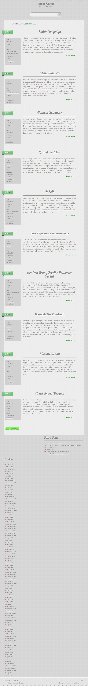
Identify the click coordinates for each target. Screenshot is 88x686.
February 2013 (11, 636)
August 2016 (10, 558)
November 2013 (11, 615)
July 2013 (9, 625)
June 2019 (9, 490)
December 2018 (11, 503)
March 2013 (10, 634)
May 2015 (9, 592)
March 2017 (10, 549)
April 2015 (9, 595)
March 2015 (10, 597)
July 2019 (9, 487)
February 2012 (11, 661)
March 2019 (10, 496)
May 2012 (9, 654)
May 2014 (9, 602)
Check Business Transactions (50, 233)
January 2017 (10, 554)
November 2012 (11, 643)
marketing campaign (13, 53)
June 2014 (9, 599)
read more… (71, 56)
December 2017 (11, 528)
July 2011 (9, 673)
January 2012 (10, 663)
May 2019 (9, 492)
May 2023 (9, 474)
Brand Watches (49, 152)
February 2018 (11, 524)
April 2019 (9, 494)
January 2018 (10, 526)
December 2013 (11, 613)
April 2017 (9, 547)
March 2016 (10, 570)
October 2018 (10, 508)
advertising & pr (12, 51)
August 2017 (10, 538)
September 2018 (11, 510)
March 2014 (10, 606)
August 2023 (10, 471)
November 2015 (11, 579)
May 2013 (9, 629)
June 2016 (9, 563)
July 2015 (9, 588)
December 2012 (11, 641)
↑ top (81, 680)
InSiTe (49, 192)
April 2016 (9, 567)
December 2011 (11, 666)
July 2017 (9, 540)
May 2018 (9, 517)
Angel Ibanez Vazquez (49, 393)
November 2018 (11, 506)
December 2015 (11, 576)
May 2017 (9, 544)
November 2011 (11, 668)
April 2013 (9, 631)
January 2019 (10, 501)
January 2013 (10, 638)
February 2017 (11, 551)
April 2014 (9, 604)
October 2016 (10, 556)
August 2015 (10, 586)
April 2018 (9, 519)
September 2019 (11, 483)
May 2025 (9, 467)
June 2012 (9, 652)
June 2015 (9, 590)
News (8, 58)
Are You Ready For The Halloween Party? (50, 274)
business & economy (13, 292)
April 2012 (9, 657)
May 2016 (9, 565)
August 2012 (10, 647)
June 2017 (9, 542)
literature (10, 213)
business (9, 172)
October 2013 (10, 618)
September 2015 (11, 583)
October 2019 (10, 480)
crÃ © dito (10, 253)
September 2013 (11, 620)
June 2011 (9, 675)
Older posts (13, 429)
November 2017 (11, 531)
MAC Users (50, 449)
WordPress (76, 683)
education (10, 132)
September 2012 (11, 645)
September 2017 (11, 535)
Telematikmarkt (49, 73)
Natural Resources (49, 113)
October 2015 (10, 581)
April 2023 (9, 476)
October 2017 (10, 533)
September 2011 (11, 670)
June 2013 (9, 627)
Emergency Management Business (58, 451)
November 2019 (11, 478)
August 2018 (10, 512)
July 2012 (9, 650)
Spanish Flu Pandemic (50, 314)
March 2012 (10, 659)
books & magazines (12, 211)
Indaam (21, 683)
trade (8, 294)
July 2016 (9, 560)
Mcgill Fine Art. (16, 680)
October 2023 (10, 469)
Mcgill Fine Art (46, 4)
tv (7, 373)
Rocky (8, 46)
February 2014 (11, 608)
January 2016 (10, 574)
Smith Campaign (50, 32)
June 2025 (9, 464)
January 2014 (10, 611)
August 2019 (10, 485)
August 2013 (10, 622)
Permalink (10, 63)
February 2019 (11, 499)
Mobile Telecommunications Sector (58, 454)
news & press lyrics (13, 93)
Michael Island (50, 354)
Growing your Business (54, 443)
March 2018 (10, 522)
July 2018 (9, 515)
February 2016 (11, 572)
